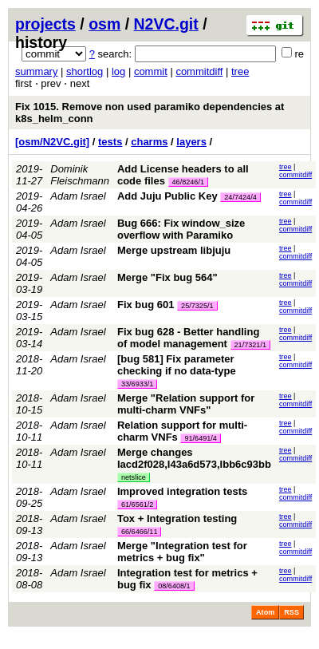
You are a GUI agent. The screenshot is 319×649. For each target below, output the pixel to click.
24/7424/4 (240, 197)
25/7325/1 (197, 306)
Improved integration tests (182, 491)
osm (104, 24)
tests (110, 142)
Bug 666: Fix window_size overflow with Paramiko (181, 229)
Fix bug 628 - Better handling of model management (188, 338)
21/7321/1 (250, 345)
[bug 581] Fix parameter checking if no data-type (176, 365)
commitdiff (199, 71)
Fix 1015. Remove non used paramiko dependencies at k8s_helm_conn (149, 113)
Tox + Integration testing (177, 518)
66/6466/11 (139, 532)
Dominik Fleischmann (79, 175)
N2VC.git (166, 24)
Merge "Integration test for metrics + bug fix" (182, 552)
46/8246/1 (188, 182)
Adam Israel (77, 196)
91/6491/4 (200, 438)
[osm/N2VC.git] (52, 142)
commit (150, 71)
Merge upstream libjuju (173, 250)
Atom (265, 612)
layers (191, 142)
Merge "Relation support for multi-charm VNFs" (185, 404)
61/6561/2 (137, 505)
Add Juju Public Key (167, 196)
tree (240, 71)
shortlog (84, 71)
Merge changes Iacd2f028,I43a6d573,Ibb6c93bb (194, 458)
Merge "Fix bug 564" (167, 277)
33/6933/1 (137, 384)
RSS (291, 612)
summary (36, 71)
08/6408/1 (174, 586)
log (118, 71)
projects (45, 24)
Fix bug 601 (146, 305)
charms (149, 142)
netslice (133, 477)
